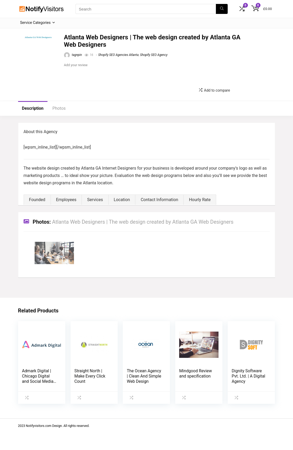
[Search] (222, 9)
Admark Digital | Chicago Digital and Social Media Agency (38, 378)
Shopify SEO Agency (154, 55)
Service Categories (35, 22)
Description (33, 108)
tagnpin (73, 55)
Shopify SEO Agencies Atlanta (118, 55)
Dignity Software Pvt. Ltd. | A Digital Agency (248, 376)
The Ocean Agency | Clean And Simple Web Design (144, 376)
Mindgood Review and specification (195, 373)
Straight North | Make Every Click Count (89, 376)
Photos (59, 108)
